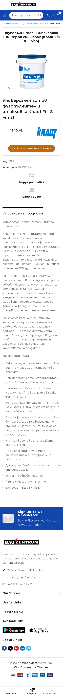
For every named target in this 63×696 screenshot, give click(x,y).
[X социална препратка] (10, 648)
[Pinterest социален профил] (16, 648)
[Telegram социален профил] (28, 648)
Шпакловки (54, 24)
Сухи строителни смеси (34, 24)
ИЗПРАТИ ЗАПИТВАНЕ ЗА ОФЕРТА (32, 148)
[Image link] (21, 542)
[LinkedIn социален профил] (22, 648)
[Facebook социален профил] (4, 648)
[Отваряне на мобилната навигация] (4, 15)
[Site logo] (23, 4)
